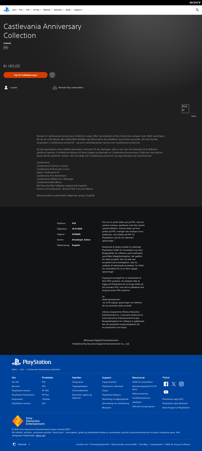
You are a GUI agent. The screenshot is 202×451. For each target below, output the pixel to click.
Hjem (14, 369)
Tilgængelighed (79, 386)
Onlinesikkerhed (80, 390)
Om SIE (15, 382)
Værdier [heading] (76, 377)
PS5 (20, 10)
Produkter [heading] (47, 377)
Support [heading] (106, 377)
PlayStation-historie (21, 403)
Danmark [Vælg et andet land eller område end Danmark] (21, 444)
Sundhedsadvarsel (141, 398)
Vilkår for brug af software (177, 444)
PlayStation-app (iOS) (172, 399)
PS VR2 (45, 390)
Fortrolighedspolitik (99, 444)
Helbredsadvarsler (111, 299)
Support (77, 10)
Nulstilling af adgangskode (115, 399)
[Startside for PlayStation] (6, 10)
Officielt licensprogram (143, 406)
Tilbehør (46, 10)
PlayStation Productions (23, 394)
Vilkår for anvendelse (142, 382)
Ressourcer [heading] (138, 377)
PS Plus (36, 10)
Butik (68, 10)
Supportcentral (109, 382)
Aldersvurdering (140, 393)
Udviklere (136, 402)
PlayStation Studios (21, 390)
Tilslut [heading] (166, 377)
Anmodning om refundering (115, 403)
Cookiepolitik (156, 444)
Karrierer (16, 386)
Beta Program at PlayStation (176, 407)
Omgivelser (77, 382)
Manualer (106, 407)
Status (105, 390)
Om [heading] (14, 377)
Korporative (17, 399)
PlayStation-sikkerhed (112, 386)
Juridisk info (82, 444)
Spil (13, 10)
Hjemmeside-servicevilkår (124, 444)
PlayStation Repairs (111, 394)
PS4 (27, 10)
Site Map (143, 444)
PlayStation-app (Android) (174, 403)
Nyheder (58, 10)
